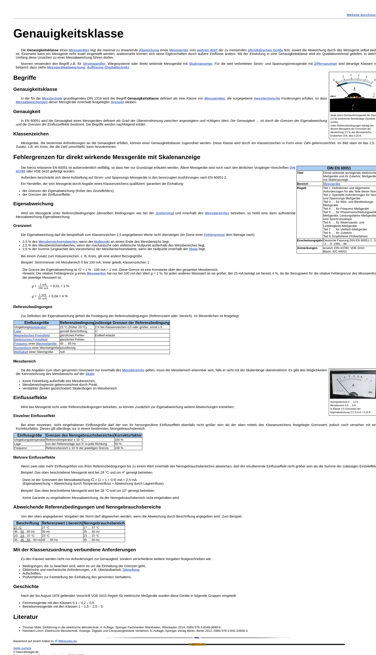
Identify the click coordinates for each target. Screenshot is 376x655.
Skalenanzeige (200, 64)
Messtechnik (52, 98)
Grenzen (117, 102)
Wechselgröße (46, 343)
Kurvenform (22, 347)
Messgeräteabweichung (66, 67)
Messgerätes (79, 50)
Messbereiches (217, 213)
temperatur (38, 327)
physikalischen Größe (265, 50)
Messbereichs (133, 370)
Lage (17, 331)
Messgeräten (214, 98)
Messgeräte (331, 184)
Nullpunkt (102, 241)
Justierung (164, 213)
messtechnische (267, 98)
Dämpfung (131, 570)
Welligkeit (21, 352)
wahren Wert (207, 50)
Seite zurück (22, 648)
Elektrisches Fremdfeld (30, 339)
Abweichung (149, 50)
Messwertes (178, 50)
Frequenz (21, 343)
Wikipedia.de (67, 641)
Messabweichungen (32, 102)
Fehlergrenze (214, 235)
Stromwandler (94, 64)
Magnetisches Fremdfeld (32, 335)
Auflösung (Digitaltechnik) (108, 67)
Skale (193, 249)
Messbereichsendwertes (57, 241)
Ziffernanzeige (325, 64)
